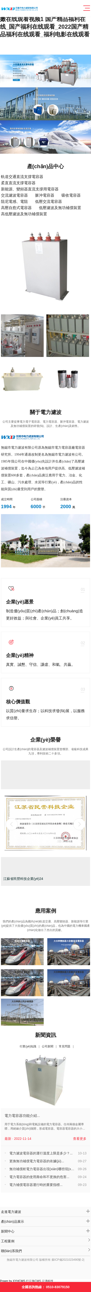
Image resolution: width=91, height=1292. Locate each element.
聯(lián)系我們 (45, 1249)
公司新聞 (47, 1046)
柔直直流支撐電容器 (18, 183)
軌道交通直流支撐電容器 (22, 177)
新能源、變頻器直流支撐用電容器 (30, 189)
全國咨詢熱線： (46, 1287)
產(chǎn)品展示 (45, 1221)
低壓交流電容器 (48, 201)
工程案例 (45, 1240)
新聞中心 (45, 1231)
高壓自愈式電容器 (16, 208)
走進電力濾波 (45, 1211)
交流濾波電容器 (14, 195)
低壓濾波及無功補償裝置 (60, 208)
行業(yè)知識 (28, 1046)
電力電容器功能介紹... (22, 1116)
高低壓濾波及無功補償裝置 (24, 214)
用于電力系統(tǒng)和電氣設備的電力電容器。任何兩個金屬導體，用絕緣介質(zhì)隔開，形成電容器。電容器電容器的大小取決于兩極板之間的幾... (45, 1127)
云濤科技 (47, 1281)
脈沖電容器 (44, 195)
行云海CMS (33, 1281)
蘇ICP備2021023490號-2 (68, 1259)
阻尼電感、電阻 (14, 201)
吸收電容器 (71, 195)
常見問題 (64, 1046)
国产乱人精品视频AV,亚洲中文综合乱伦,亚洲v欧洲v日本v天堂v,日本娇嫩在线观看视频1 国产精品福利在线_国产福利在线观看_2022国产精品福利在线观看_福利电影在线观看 (45, 19)
